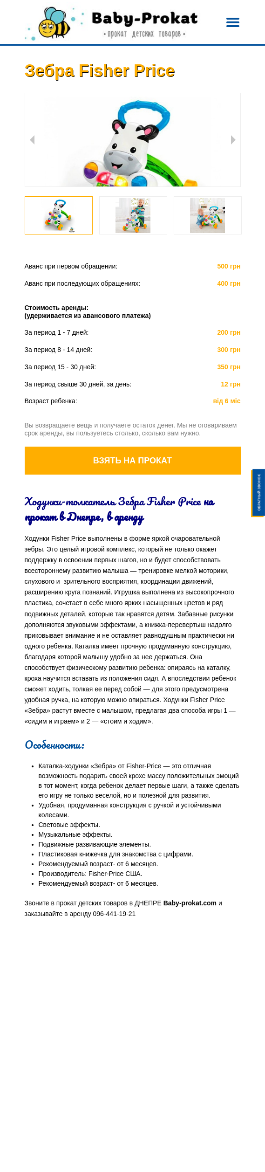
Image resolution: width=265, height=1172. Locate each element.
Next (233, 140)
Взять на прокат (132, 460)
